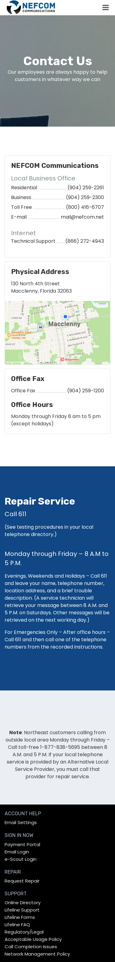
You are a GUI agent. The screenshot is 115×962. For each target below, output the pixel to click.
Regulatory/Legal (24, 932)
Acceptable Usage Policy (33, 939)
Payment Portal (22, 844)
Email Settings (21, 822)
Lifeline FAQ (17, 924)
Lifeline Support (22, 910)
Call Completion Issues (31, 946)
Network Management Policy (37, 954)
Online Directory (22, 902)
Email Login (17, 852)
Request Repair (22, 881)
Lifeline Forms (20, 917)
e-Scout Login (20, 859)
